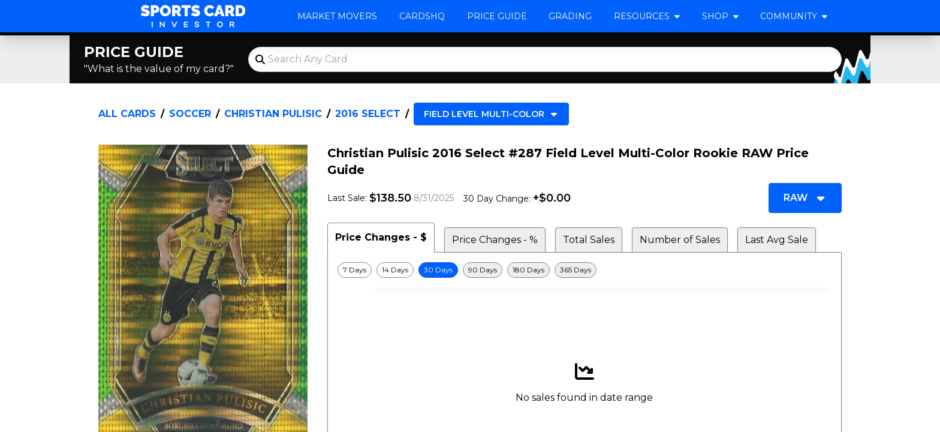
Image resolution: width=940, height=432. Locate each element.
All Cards (127, 113)
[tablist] (584, 238)
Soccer (190, 113)
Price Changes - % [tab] (495, 239)
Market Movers (337, 16)
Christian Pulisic (273, 113)
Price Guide (497, 16)
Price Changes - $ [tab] (381, 237)
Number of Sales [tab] (680, 239)
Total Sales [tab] (588, 239)
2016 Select (367, 113)
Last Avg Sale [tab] (776, 239)
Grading (570, 16)
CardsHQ (422, 16)
